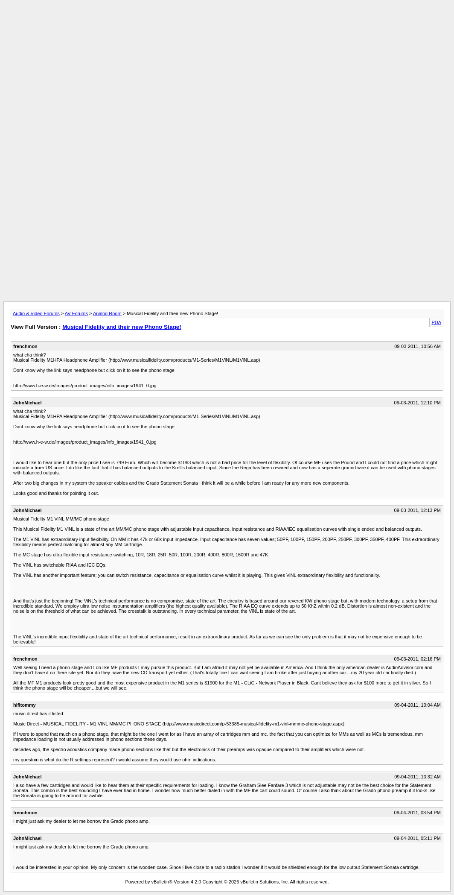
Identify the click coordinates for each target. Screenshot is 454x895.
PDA (436, 322)
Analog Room (107, 313)
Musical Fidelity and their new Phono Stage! (121, 327)
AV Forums (76, 313)
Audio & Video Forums (36, 313)
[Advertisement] (227, 22)
